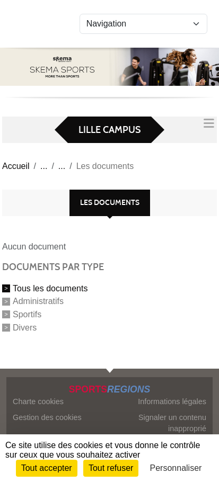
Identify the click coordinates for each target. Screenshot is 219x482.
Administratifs (38, 301)
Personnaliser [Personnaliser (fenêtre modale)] (176, 467)
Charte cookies (38, 401)
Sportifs (27, 314)
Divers (25, 327)
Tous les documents (50, 287)
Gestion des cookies (47, 417)
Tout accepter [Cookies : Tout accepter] (46, 467)
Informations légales (172, 401)
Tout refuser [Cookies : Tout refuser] (111, 467)
